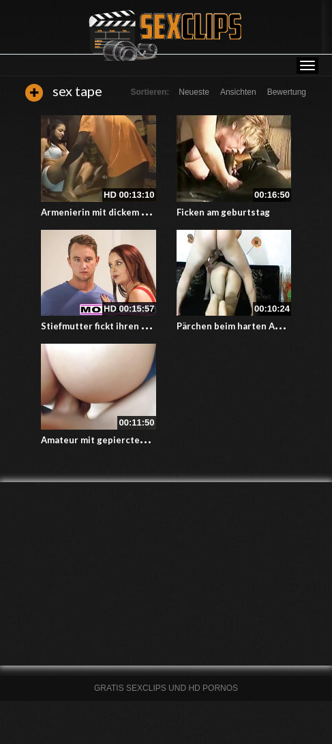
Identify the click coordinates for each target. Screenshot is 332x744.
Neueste (194, 92)
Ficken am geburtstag (223, 212)
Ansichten (238, 92)
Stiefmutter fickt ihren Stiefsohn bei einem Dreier (149, 326)
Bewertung (286, 92)
